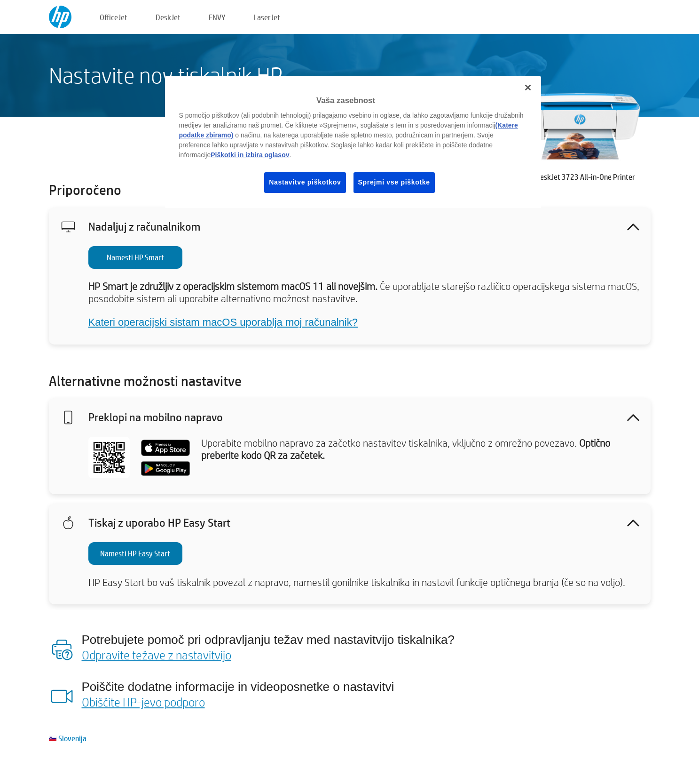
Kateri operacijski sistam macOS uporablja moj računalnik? (223, 322)
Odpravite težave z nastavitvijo (156, 654)
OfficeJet (113, 17)
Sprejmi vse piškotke (394, 182)
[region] (353, 142)
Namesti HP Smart (135, 257)
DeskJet (168, 17)
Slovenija (72, 738)
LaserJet (266, 17)
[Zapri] (528, 87)
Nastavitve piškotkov (305, 182)
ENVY (217, 17)
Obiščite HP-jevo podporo (143, 701)
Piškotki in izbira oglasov (250, 155)
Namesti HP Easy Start (135, 553)
